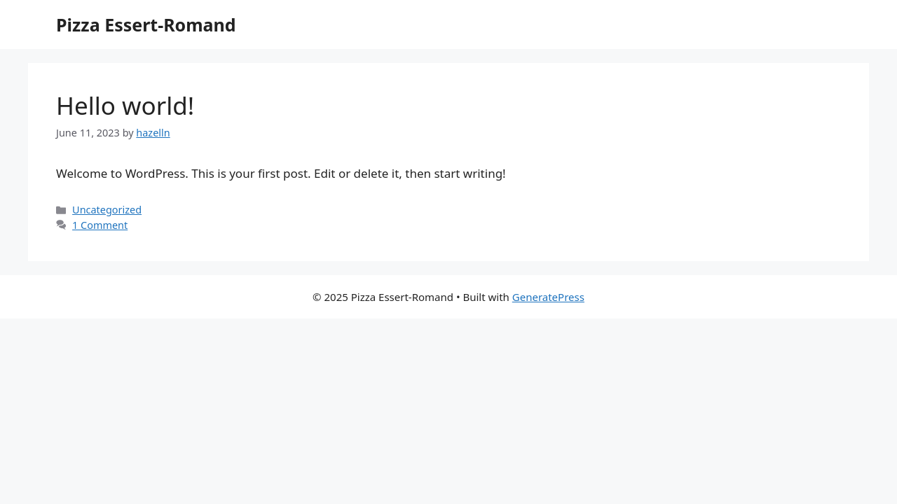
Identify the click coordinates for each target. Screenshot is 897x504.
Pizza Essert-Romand (146, 24)
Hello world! (125, 105)
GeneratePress (548, 297)
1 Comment (100, 225)
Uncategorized (107, 209)
